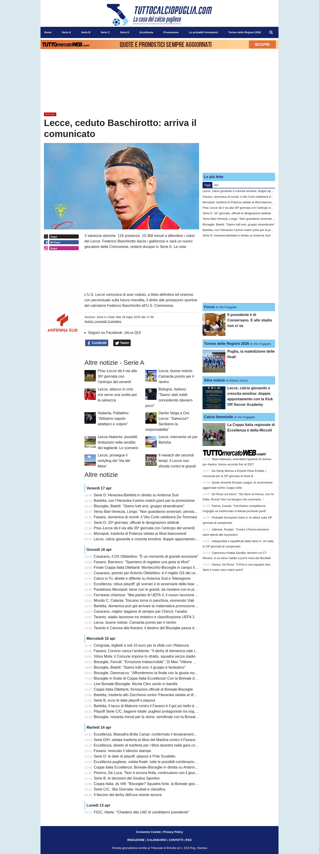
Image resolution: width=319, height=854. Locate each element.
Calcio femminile (218, 417)
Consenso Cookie (148, 832)
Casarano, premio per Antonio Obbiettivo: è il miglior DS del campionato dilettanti (159, 573)
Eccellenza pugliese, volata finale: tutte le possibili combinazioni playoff (151, 762)
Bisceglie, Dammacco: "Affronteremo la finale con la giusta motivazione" (152, 673)
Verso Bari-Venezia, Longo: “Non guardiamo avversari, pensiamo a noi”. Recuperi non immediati (172, 511)
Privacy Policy (173, 832)
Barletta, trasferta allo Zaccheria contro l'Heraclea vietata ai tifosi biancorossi (156, 695)
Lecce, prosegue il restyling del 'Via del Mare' (114, 460)
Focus (209, 307)
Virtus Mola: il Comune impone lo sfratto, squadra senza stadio (144, 656)
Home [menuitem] (47, 32)
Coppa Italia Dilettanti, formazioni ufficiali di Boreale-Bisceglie (143, 689)
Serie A (101, 317)
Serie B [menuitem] (85, 32)
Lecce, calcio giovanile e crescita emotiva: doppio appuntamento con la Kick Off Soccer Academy (172, 539)
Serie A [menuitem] (66, 32)
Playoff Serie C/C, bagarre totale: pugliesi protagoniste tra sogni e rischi (152, 711)
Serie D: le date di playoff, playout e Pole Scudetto (134, 756)
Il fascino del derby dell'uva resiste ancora (128, 795)
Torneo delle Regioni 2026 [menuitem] (244, 32)
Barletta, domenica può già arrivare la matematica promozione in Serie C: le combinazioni (166, 606)
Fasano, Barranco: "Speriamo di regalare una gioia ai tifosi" (142, 562)
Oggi (207, 185)
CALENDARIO (156, 840)
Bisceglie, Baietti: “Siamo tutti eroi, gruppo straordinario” (139, 506)
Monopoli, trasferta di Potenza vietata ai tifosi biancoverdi (140, 533)
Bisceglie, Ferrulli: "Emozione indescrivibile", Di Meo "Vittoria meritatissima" (155, 662)
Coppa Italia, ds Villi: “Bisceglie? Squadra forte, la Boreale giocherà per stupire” (158, 784)
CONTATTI (176, 840)
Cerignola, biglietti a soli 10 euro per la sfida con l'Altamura (141, 645)
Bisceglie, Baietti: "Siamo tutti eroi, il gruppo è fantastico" (140, 667)
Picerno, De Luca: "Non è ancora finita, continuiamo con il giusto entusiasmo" (156, 773)
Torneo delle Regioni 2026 (226, 344)
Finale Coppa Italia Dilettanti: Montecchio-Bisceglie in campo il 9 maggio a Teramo (160, 567)
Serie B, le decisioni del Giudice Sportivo (127, 778)
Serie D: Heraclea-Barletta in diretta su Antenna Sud (136, 495)
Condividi (97, 343)
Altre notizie (214, 380)
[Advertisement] (239, 140)
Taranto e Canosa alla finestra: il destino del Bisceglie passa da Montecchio (155, 628)
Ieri (216, 185)
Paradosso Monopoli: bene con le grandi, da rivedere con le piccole (148, 589)
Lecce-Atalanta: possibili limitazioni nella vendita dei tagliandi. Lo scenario (118, 442)
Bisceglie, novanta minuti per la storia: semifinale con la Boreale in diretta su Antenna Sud (166, 717)
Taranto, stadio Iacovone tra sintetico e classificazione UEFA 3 (144, 617)
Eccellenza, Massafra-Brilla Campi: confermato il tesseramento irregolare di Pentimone (164, 734)
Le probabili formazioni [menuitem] (203, 32)
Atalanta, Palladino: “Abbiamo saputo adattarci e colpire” (113, 418)
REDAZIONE (135, 840)
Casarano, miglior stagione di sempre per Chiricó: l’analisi (140, 611)
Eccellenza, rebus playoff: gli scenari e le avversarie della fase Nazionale (153, 584)
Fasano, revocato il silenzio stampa (122, 751)
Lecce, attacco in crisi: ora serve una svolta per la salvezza (117, 394)
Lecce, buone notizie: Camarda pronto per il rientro (176, 376)
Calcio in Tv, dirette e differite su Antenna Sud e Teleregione (142, 578)
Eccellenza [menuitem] (146, 32)
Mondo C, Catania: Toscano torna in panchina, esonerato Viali (144, 600)
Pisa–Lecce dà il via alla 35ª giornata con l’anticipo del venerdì (117, 376)
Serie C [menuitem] (105, 32)
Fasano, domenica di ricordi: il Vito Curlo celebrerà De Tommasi (145, 517)
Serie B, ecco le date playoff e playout (124, 700)
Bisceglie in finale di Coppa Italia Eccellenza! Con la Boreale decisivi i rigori (155, 678)
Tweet (122, 343)
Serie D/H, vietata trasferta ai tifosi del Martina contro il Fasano (145, 740)
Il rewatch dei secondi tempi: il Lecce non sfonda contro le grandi (177, 460)
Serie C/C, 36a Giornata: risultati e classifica (129, 789)
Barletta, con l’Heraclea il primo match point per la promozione (144, 501)
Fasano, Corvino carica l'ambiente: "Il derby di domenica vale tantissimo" (153, 651)
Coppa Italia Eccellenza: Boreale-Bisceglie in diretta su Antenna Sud (149, 767)
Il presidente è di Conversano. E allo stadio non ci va (249, 320)
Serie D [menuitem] (124, 32)
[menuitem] (271, 32)
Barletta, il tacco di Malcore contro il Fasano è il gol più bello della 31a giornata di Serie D (166, 706)
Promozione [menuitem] (170, 32)
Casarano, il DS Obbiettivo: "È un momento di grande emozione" (146, 556)
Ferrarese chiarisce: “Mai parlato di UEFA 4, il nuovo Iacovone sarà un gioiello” (157, 595)
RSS (189, 840)
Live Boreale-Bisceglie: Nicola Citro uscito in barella (136, 684)
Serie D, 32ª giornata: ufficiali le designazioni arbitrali (136, 522)
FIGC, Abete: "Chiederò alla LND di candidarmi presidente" (141, 812)
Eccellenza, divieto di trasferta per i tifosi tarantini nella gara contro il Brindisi (155, 745)
